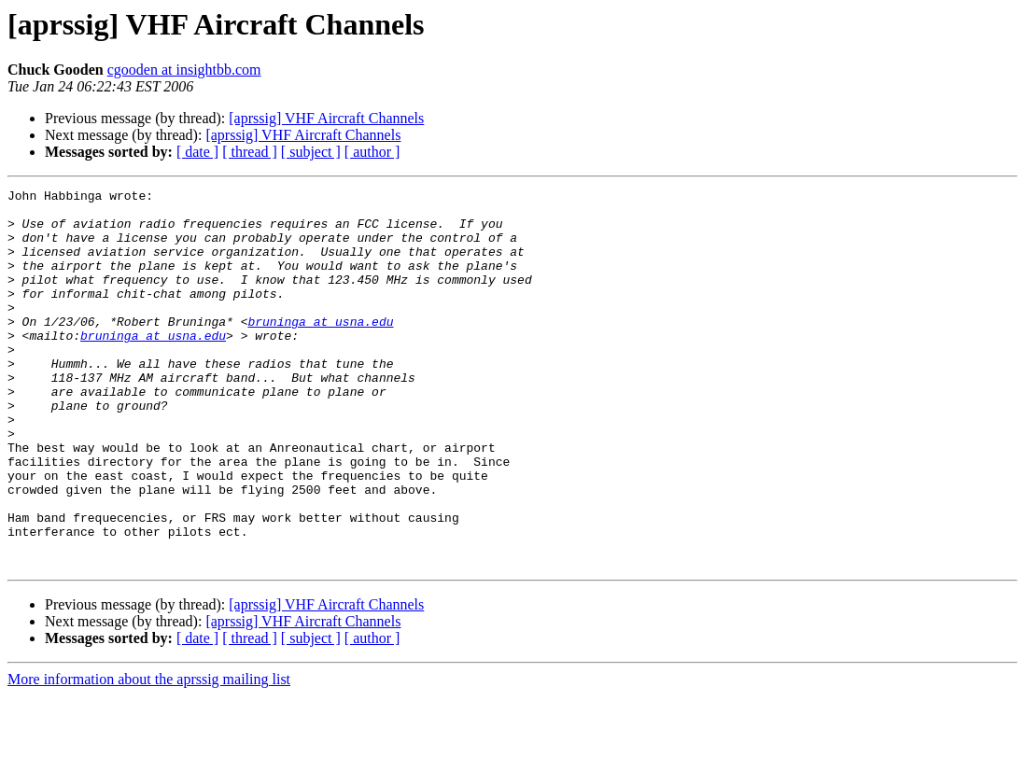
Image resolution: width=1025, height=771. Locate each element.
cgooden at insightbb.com (184, 69)
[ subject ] (311, 152)
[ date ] (197, 152)
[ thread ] (249, 152)
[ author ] (372, 152)
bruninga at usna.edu (320, 349)
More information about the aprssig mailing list (148, 755)
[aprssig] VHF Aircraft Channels (326, 118)
